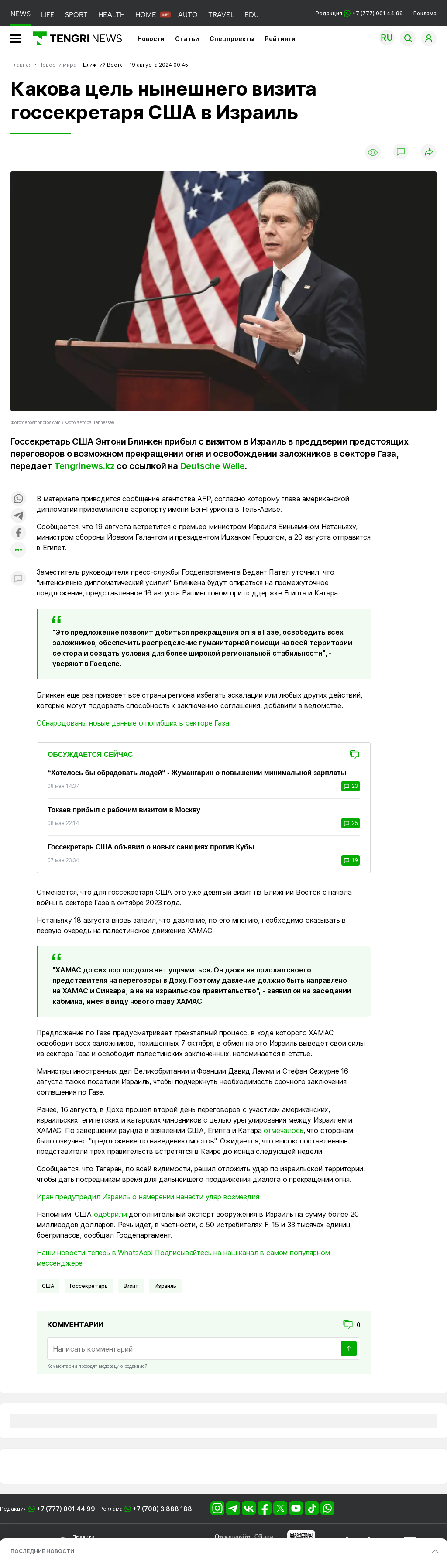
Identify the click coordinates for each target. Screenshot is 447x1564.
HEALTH (111, 14)
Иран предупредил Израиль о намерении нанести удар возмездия (148, 1196)
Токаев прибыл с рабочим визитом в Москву (124, 810)
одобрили (110, 1214)
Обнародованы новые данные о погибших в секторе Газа (133, 723)
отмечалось (283, 1130)
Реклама (425, 13)
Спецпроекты (232, 38)
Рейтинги (280, 38)
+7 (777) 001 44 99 (66, 1509)
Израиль (165, 1286)
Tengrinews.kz (84, 466)
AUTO (188, 14)
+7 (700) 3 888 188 (162, 1509)
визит (131, 1286)
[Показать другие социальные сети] (18, 550)
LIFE (48, 14)
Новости (151, 38)
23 (350, 786)
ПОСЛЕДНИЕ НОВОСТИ (42, 1551)
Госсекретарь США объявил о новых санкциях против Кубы (151, 847)
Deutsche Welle (212, 466)
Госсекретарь (89, 1286)
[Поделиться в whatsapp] (18, 499)
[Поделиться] (429, 152)
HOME (145, 14)
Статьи (187, 38)
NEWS (20, 14)
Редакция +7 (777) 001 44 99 (359, 13)
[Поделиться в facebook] (18, 533)
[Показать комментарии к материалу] (18, 579)
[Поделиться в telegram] (18, 516)
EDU (251, 14)
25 (350, 823)
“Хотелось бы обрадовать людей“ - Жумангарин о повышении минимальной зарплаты (197, 773)
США (48, 1286)
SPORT (76, 14)
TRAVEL (221, 14)
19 (350, 860)
